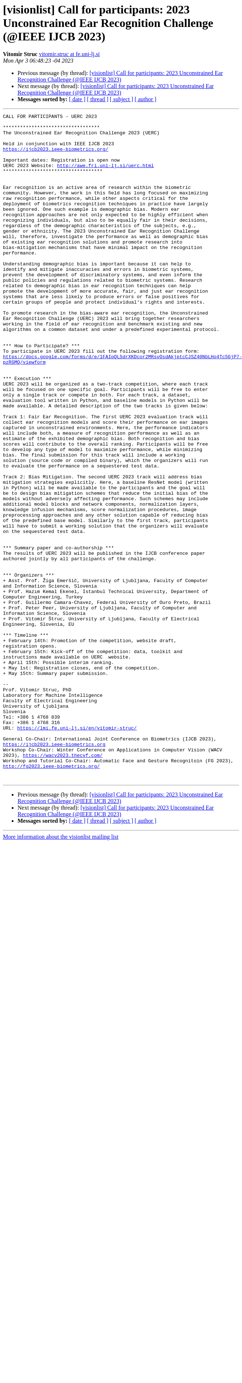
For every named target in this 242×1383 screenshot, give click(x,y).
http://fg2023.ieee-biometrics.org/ (51, 897)
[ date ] (77, 99)
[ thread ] (97, 99)
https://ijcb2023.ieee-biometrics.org (54, 871)
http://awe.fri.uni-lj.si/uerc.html (105, 176)
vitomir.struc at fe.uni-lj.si (69, 54)
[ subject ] (121, 99)
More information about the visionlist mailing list (60, 970)
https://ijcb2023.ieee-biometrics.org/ (55, 156)
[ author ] (146, 99)
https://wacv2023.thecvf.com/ (63, 884)
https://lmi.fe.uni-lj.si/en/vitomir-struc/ (77, 851)
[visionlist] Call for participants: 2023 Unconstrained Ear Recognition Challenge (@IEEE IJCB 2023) (120, 76)
